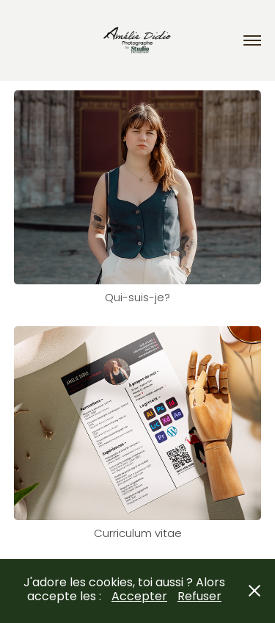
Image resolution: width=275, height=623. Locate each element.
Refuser (199, 597)
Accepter (139, 597)
